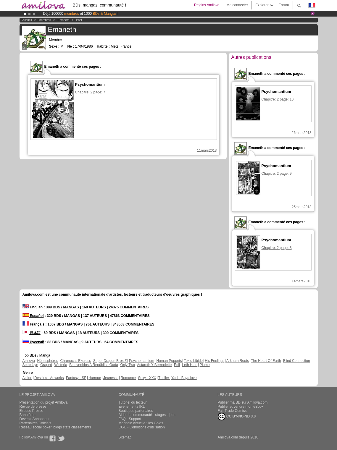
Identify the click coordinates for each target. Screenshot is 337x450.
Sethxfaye (30, 365)
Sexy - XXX (147, 378)
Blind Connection (296, 361)
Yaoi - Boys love (184, 378)
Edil (177, 365)
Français (33, 324)
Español (33, 316)
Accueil (27, 20)
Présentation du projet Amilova (44, 402)
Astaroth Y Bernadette (154, 365)
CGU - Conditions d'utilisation (142, 427)
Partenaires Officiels (35, 423)
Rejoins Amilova (206, 5)
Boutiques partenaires (136, 411)
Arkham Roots (237, 361)
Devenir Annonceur (35, 419)
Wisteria (60, 365)
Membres (44, 20)
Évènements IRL (132, 406)
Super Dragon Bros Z (110, 361)
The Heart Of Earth (266, 361)
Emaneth (63, 20)
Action (27, 378)
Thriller (164, 378)
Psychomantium (141, 361)
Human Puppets (169, 361)
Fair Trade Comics (232, 411)
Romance (128, 378)
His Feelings (214, 361)
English (32, 307)
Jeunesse (110, 378)
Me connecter (237, 5)
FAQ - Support (130, 419)
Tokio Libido (193, 361)
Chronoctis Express (75, 361)
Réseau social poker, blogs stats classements (55, 427)
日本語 (31, 333)
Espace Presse (31, 411)
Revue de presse (33, 406)
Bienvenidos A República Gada (93, 365)
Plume (205, 365)
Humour (94, 378)
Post (79, 20)
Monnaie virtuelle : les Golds (141, 423)
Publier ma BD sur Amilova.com (243, 402)
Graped (46, 365)
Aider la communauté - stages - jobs (147, 415)
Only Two (127, 365)
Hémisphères (47, 361)
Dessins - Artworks (49, 378)
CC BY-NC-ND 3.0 (237, 416)
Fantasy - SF (76, 378)
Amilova (28, 361)
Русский (33, 342)
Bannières (28, 415)
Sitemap (125, 437)
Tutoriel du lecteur (133, 402)
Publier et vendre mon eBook (241, 406)
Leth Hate (189, 365)
